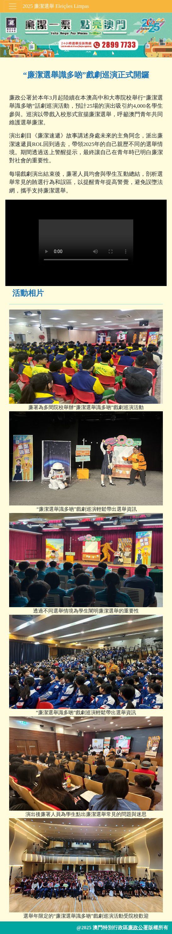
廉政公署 (138, 927)
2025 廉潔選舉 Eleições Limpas (56, 6)
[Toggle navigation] (12, 6)
